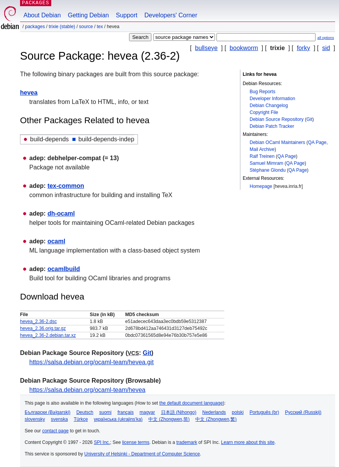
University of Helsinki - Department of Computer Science (142, 454)
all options (325, 37)
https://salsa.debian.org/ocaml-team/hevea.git (91, 362)
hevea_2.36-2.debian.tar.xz (48, 335)
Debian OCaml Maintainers (277, 142)
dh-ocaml (61, 213)
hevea (28, 92)
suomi (105, 412)
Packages (35, 26)
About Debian (42, 15)
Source (86, 26)
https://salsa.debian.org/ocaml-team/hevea (87, 390)
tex (100, 26)
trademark (186, 442)
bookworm (244, 48)
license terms (135, 442)
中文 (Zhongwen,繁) (216, 419)
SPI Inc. (102, 442)
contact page (55, 431)
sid (326, 48)
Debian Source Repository (277, 119)
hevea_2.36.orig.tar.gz (43, 328)
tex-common (65, 185)
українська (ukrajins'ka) (118, 419)
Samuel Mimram (266, 163)
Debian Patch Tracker (272, 126)
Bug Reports (262, 91)
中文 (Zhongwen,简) (169, 419)
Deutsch (84, 412)
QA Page (317, 142)
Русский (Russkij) (303, 412)
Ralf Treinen (262, 156)
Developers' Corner (170, 15)
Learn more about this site (248, 442)
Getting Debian (88, 15)
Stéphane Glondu (267, 170)
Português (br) (264, 412)
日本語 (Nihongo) (178, 412)
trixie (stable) (62, 26)
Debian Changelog (269, 105)
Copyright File (264, 112)
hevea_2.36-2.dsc (38, 321)
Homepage (261, 186)
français (125, 412)
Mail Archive (262, 149)
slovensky (35, 419)
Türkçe (81, 419)
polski (238, 412)
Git (309, 119)
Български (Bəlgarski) (47, 412)
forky (303, 48)
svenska (59, 419)
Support (127, 15)
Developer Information (272, 98)
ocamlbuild (63, 269)
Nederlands (214, 412)
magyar (147, 412)
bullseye (206, 48)
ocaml (56, 241)
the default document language (191, 403)
